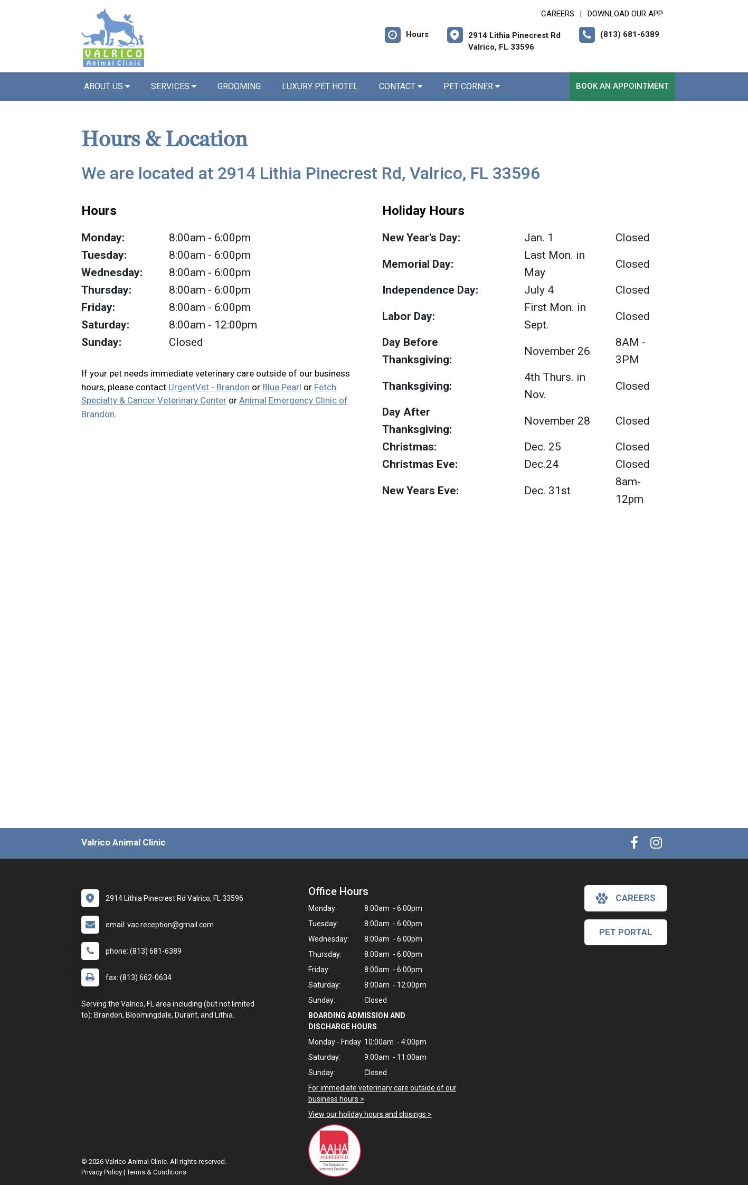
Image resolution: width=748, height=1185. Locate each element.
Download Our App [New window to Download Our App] (625, 13)
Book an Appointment (622, 86)
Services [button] (173, 86)
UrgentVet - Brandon (209, 387)
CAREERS (557, 13)
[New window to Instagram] (656, 845)
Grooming (239, 86)
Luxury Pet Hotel (320, 86)
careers (626, 898)
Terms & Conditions (156, 1172)
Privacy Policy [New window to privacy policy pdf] (101, 1172)
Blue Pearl (281, 387)
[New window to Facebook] (634, 845)
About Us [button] (107, 86)
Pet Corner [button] (471, 86)
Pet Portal (625, 932)
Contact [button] (400, 86)
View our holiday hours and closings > (370, 1114)
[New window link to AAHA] (337, 1150)
